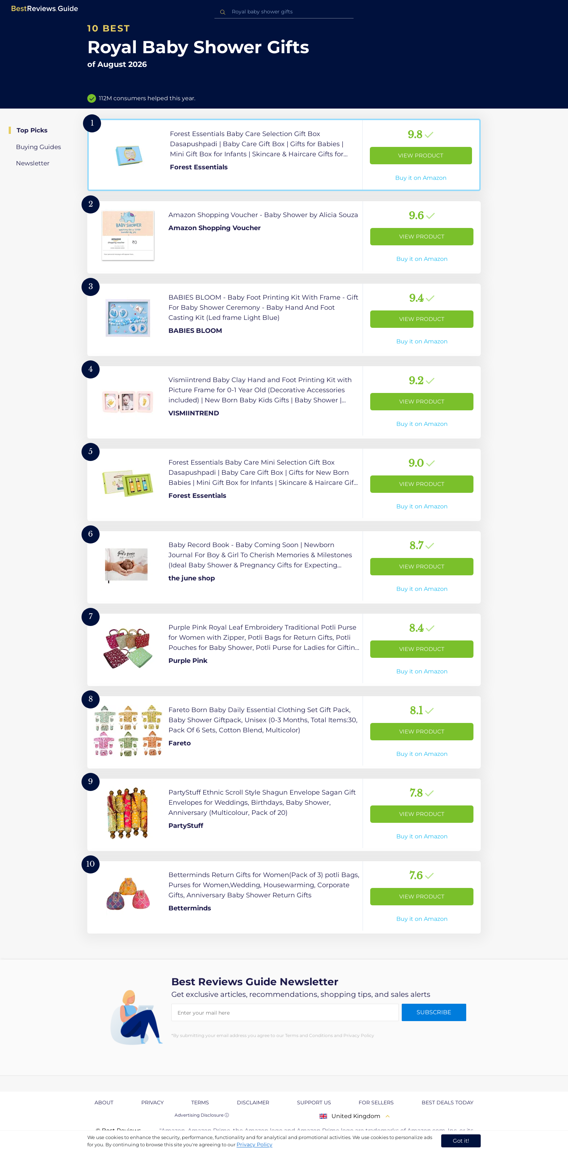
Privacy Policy (254, 1144)
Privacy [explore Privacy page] (152, 1102)
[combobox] (284, 11)
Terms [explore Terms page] (200, 1102)
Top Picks (32, 130)
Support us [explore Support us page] (314, 1102)
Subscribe (434, 1012)
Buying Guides (38, 147)
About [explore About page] (104, 1102)
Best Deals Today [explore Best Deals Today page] (447, 1102)
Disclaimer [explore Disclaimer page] (253, 1102)
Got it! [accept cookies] (461, 1140)
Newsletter (33, 163)
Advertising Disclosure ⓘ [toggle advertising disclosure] (202, 1115)
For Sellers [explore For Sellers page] (376, 1102)
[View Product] (284, 155)
